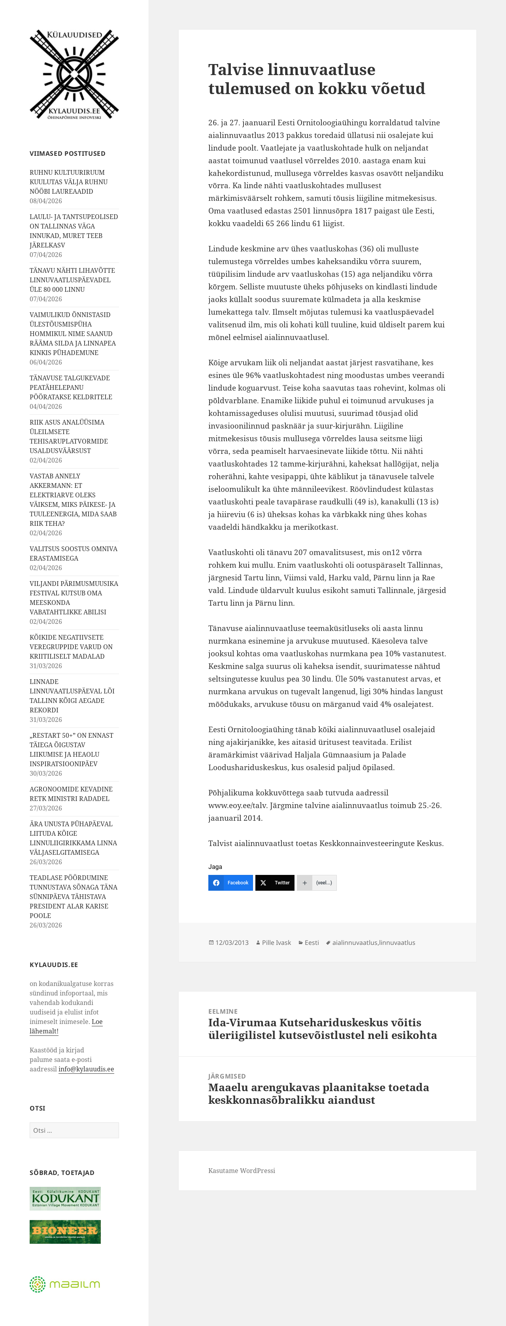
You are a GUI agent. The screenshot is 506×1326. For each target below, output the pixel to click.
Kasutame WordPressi (241, 1170)
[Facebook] (230, 883)
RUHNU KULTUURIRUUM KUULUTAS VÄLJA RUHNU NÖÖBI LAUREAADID (69, 182)
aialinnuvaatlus (355, 942)
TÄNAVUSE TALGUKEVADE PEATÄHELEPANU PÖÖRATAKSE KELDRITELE (71, 387)
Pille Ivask (276, 942)
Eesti (312, 942)
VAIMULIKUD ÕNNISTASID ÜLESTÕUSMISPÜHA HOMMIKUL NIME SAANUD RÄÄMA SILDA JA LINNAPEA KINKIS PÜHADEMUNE (73, 333)
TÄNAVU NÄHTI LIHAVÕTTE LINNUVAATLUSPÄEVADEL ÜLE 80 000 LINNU (72, 280)
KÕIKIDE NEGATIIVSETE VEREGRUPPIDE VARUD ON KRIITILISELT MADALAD (71, 647)
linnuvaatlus (397, 942)
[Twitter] (275, 883)
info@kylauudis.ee (86, 1069)
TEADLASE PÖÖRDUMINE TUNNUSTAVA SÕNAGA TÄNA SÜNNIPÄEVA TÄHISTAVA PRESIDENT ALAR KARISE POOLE (73, 896)
